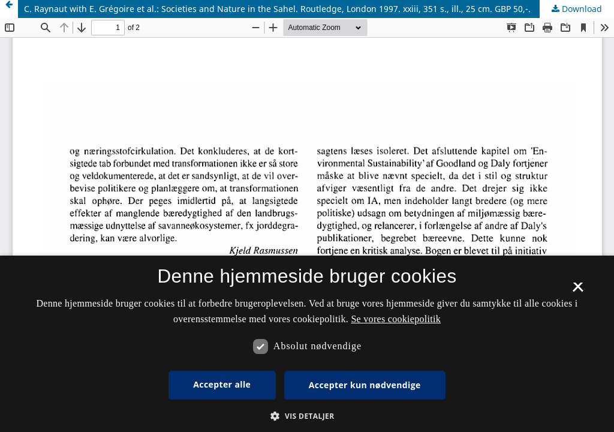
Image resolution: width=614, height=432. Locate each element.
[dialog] (307, 344)
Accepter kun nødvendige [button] (365, 385)
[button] (306, 416)
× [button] (578, 291)
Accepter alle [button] (222, 384)
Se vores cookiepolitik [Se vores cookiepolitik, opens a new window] (396, 319)
